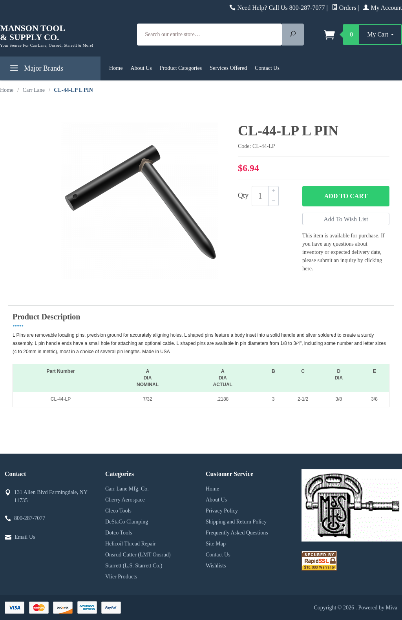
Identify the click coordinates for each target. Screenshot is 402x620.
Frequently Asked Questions (237, 533)
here (307, 269)
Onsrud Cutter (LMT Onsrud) (138, 555)
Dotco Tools (118, 533)
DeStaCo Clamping (126, 522)
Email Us (25, 537)
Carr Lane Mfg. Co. (127, 489)
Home (115, 68)
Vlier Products (121, 577)
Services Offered (228, 68)
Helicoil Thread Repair (130, 544)
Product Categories (181, 68)
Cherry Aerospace (125, 500)
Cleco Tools (118, 511)
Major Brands (35, 70)
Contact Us (267, 68)
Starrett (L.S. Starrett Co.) (133, 566)
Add (345, 196)
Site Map (216, 544)
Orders (344, 7)
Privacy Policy (222, 511)
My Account (382, 7)
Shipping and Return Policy (236, 522)
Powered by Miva (377, 608)
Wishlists (216, 566)
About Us (141, 68)
